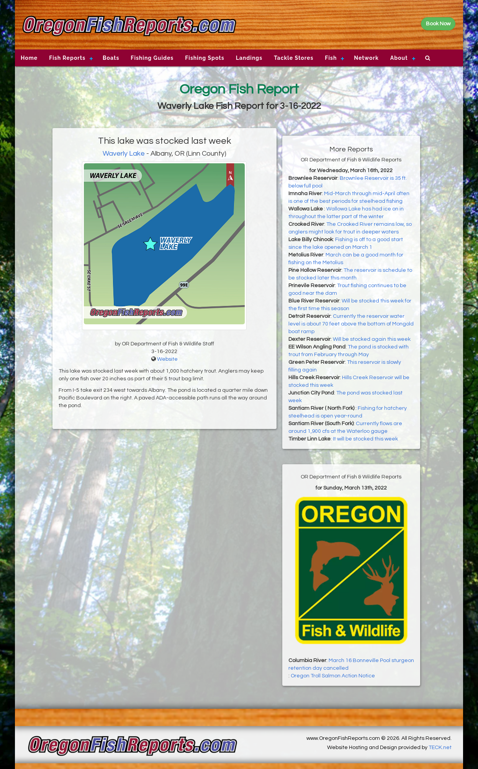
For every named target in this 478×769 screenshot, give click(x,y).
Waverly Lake (124, 153)
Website (167, 359)
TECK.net (440, 747)
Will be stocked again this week (372, 339)
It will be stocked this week (365, 439)
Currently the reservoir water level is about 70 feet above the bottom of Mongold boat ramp (351, 324)
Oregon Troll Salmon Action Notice (333, 676)
